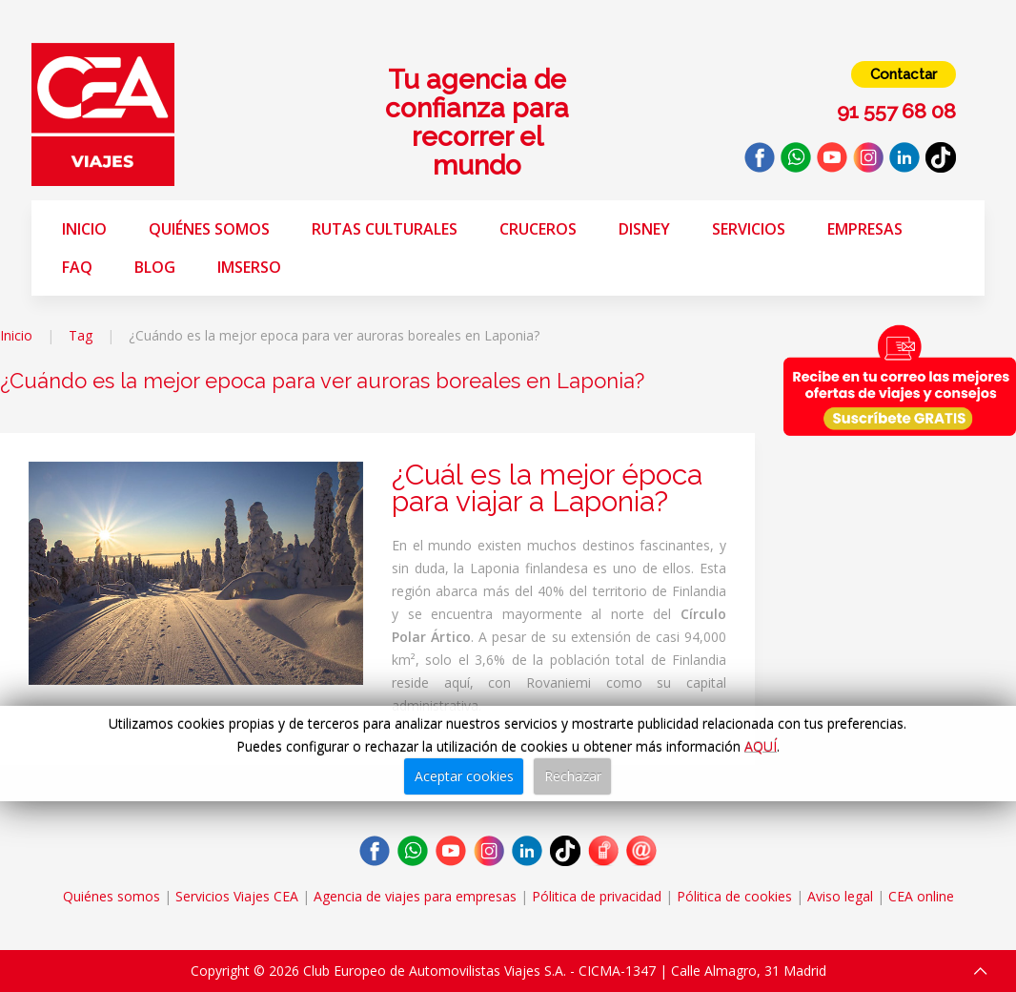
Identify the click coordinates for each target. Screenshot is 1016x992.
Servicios (748, 228)
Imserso (249, 267)
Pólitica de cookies (734, 896)
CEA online (921, 896)
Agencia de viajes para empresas (415, 896)
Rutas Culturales (384, 228)
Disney (644, 228)
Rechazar (572, 776)
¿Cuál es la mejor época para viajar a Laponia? (547, 488)
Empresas (865, 228)
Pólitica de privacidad (596, 896)
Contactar (903, 74)
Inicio (84, 228)
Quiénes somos (209, 228)
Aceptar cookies (464, 776)
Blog (154, 267)
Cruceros (538, 228)
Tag (80, 335)
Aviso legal (840, 896)
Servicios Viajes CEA (236, 896)
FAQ (77, 267)
